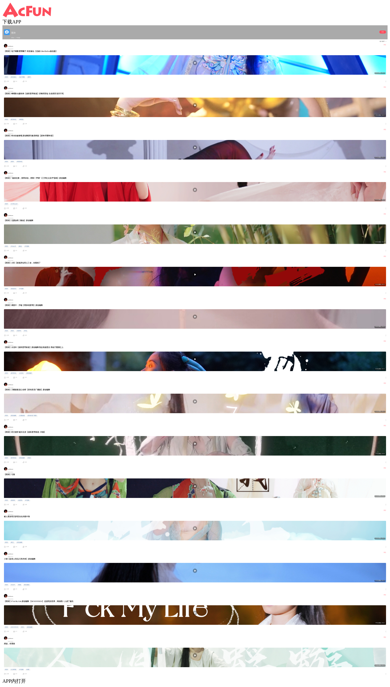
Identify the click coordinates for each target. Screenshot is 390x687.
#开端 (25, 330)
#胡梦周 (19, 330)
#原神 (12, 161)
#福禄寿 (13, 500)
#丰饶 (28, 458)
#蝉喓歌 (21, 119)
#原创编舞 (29, 373)
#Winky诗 (13, 246)
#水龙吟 (21, 373)
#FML (22, 627)
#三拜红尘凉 (14, 204)
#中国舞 (27, 246)
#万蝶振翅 (22, 415)
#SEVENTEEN (14, 627)
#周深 (12, 330)
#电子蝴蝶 (22, 77)
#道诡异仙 (13, 288)
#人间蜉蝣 (13, 669)
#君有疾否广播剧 (32, 415)
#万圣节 (13, 584)
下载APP (11, 21)
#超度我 (20, 500)
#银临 (20, 246)
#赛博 (28, 77)
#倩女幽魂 (26, 584)
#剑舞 (27, 669)
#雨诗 (6, 77)
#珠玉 (12, 542)
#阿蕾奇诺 (19, 161)
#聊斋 (19, 584)
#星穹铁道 (13, 119)
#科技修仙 (13, 77)
